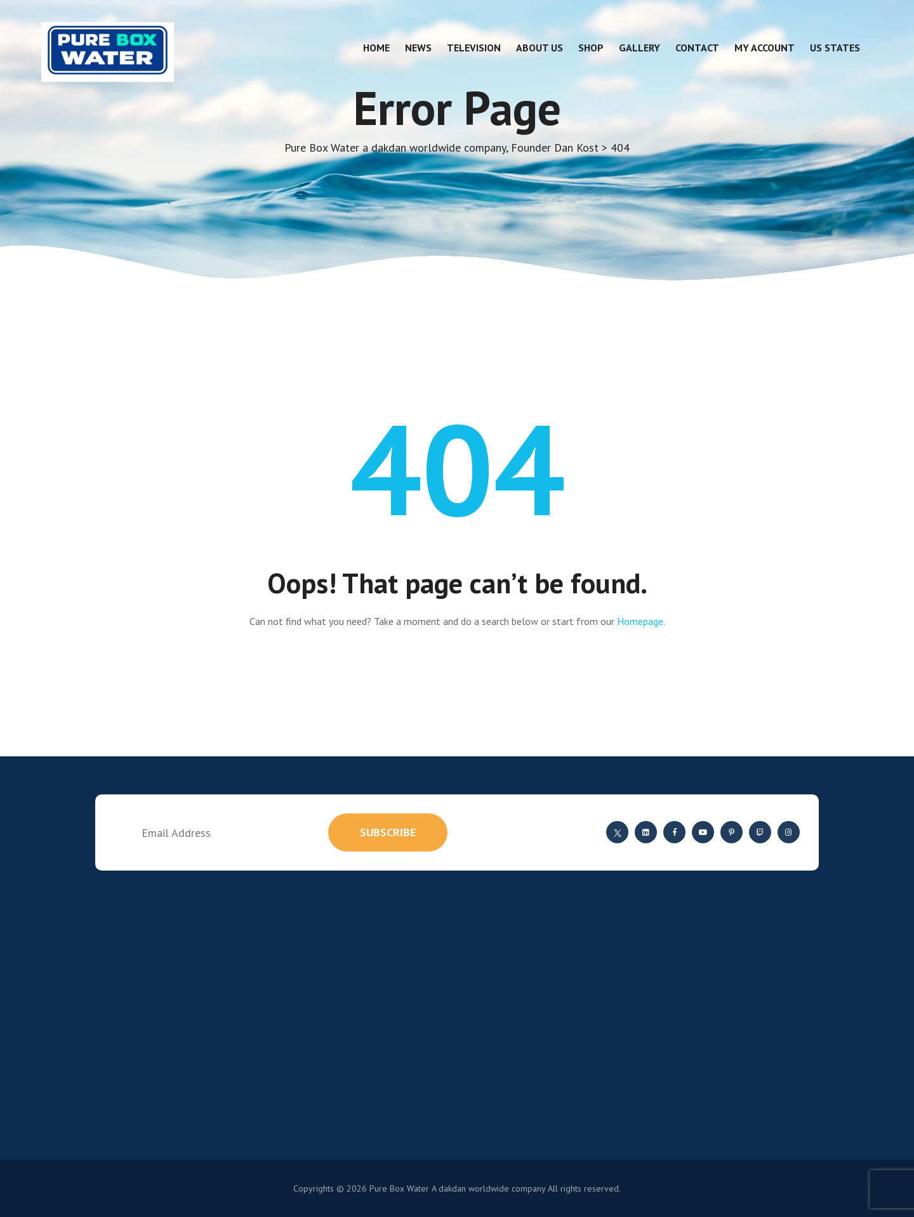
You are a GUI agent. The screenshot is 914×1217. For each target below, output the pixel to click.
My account (764, 47)
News (418, 47)
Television (474, 47)
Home (376, 47)
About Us (539, 47)
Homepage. (641, 621)
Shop (591, 47)
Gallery (639, 47)
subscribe (388, 832)
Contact (697, 47)
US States (835, 47)
